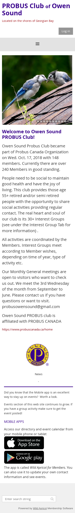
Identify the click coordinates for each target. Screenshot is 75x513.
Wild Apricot (40, 508)
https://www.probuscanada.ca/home (27, 329)
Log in (66, 31)
